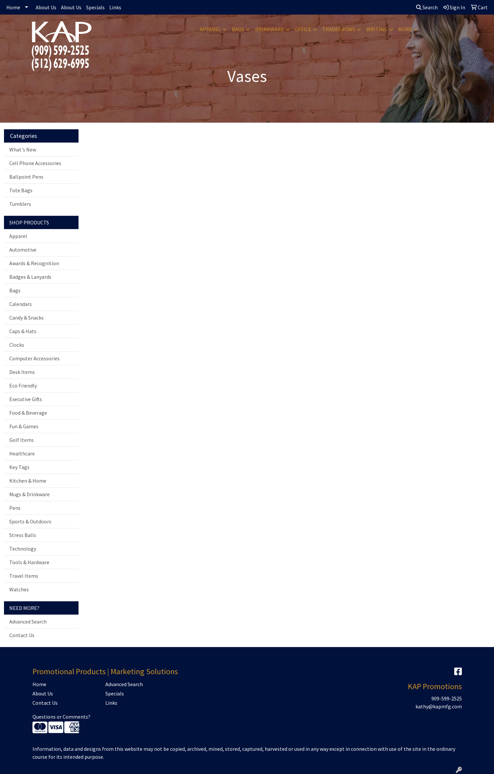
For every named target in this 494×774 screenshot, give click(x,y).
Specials (95, 7)
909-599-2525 (446, 698)
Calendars (20, 304)
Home (13, 7)
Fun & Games (23, 426)
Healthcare (22, 453)
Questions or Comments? (61, 716)
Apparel (210, 29)
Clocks (16, 344)
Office (303, 29)
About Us (46, 7)
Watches (19, 589)
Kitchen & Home (27, 480)
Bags (238, 29)
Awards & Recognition (34, 263)
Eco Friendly (23, 385)
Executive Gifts (25, 399)
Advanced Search (28, 621)
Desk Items (22, 372)
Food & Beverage (28, 412)
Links (115, 7)
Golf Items (21, 440)
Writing (376, 29)
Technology (22, 548)
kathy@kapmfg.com (438, 706)
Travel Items (23, 575)
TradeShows (338, 29)
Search (427, 7)
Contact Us (21, 635)
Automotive (22, 249)
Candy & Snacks (26, 317)
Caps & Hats (22, 331)
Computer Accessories (34, 358)
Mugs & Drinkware (29, 494)
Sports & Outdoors (30, 521)
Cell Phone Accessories (35, 163)
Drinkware (269, 29)
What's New (22, 149)
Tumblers (20, 204)
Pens (15, 508)
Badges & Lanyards (30, 276)
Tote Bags (20, 190)
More (405, 29)
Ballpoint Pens (26, 176)
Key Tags (19, 467)
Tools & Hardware (29, 562)
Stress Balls (22, 535)
